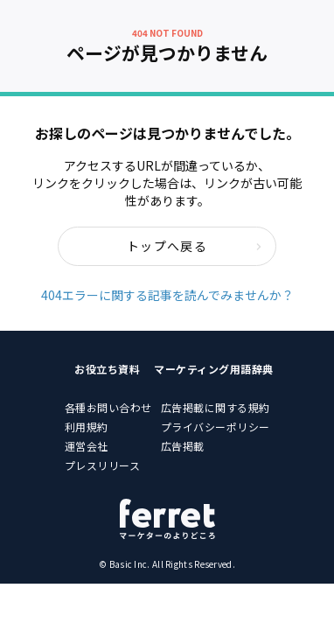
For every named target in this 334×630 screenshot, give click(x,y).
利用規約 (86, 426)
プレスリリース (103, 465)
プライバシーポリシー (215, 426)
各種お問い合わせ (108, 407)
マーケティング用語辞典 (214, 368)
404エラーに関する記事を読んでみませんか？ (167, 295)
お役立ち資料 (107, 368)
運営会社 (86, 445)
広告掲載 (183, 445)
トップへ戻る (194, 246)
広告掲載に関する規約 (215, 407)
